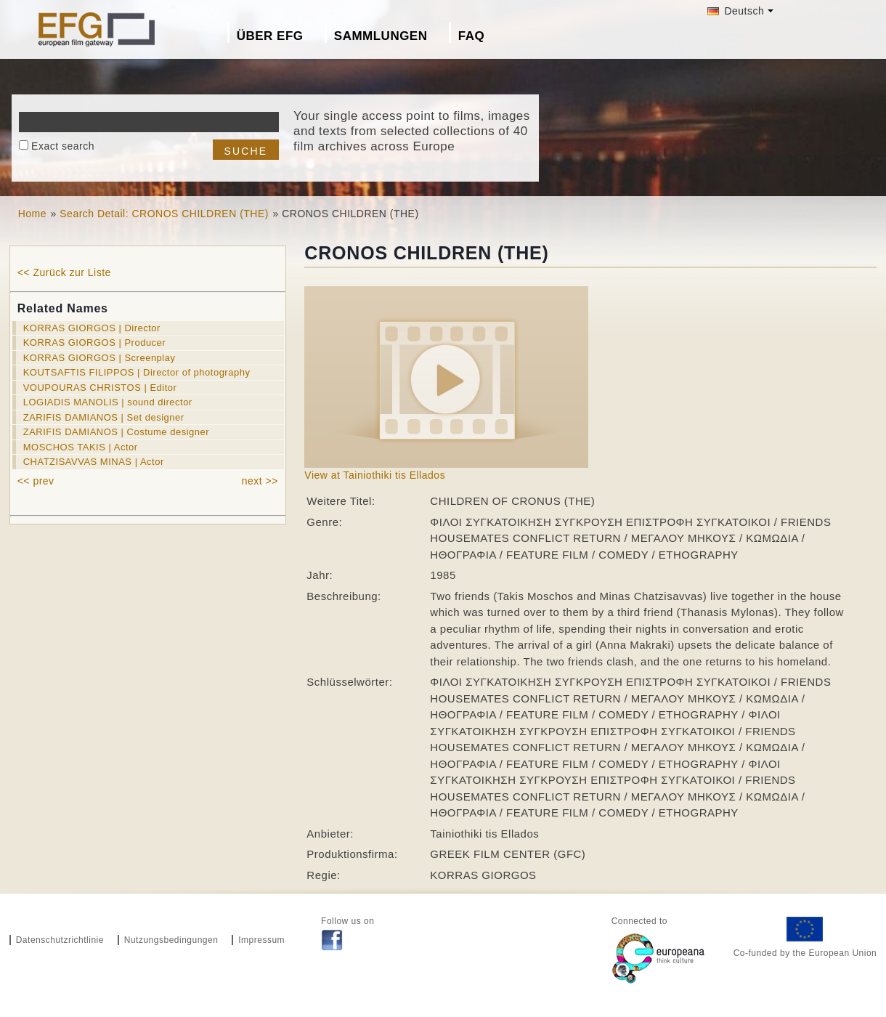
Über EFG (270, 36)
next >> (260, 481)
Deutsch (735, 11)
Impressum (261, 940)
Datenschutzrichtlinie (60, 940)
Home (32, 213)
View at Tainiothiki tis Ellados (374, 475)
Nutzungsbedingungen (171, 940)
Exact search (62, 146)
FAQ (471, 36)
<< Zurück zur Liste (64, 272)
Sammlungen (381, 36)
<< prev (35, 481)
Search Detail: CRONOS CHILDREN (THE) (164, 213)
